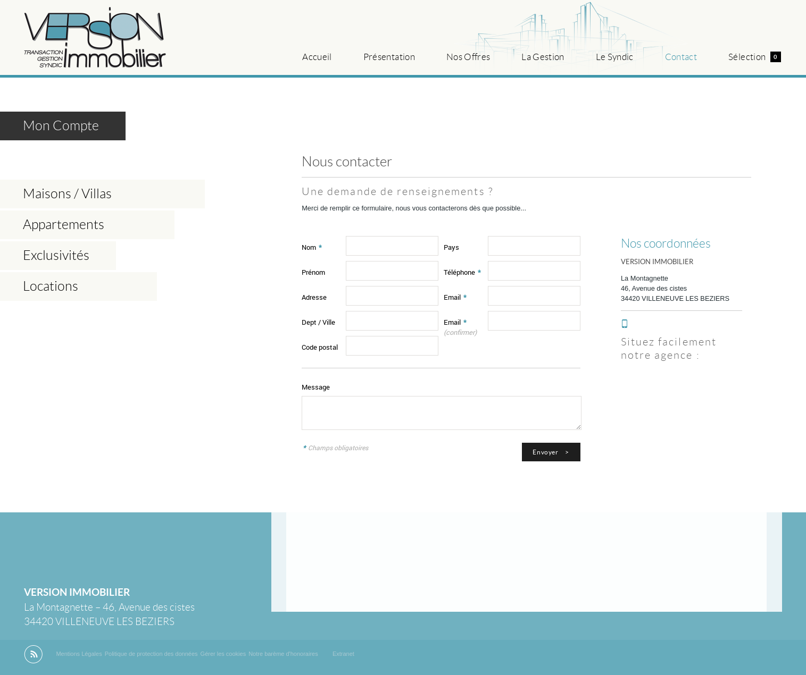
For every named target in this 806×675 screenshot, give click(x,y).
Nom (312, 247)
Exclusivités (56, 255)
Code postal (320, 347)
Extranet (343, 654)
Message (316, 387)
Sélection (754, 57)
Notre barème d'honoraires (284, 654)
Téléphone (462, 272)
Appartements (63, 224)
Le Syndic (615, 57)
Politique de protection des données (151, 654)
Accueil (316, 57)
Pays (451, 247)
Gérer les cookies (223, 654)
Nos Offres (468, 57)
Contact (681, 57)
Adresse (314, 297)
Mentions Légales (79, 654)
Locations (50, 286)
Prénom (313, 272)
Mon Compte (61, 126)
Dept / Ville (318, 322)
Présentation (389, 57)
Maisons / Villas (67, 194)
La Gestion (542, 57)
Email (455, 297)
